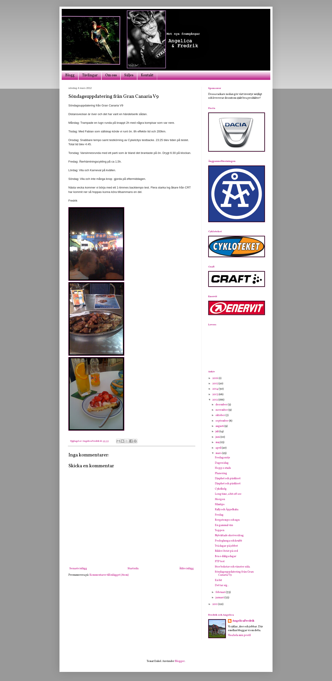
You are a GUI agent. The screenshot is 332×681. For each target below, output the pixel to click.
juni (217, 437)
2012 (215, 400)
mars (218, 453)
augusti (219, 426)
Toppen (219, 530)
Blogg (70, 75)
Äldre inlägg (186, 568)
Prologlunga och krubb (228, 541)
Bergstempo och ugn (227, 520)
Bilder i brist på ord (226, 551)
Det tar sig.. (222, 585)
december (221, 404)
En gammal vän (224, 525)
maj (217, 442)
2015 (215, 383)
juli (217, 431)
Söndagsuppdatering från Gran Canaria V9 (234, 573)
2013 (215, 394)
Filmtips (220, 504)
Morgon (220, 499)
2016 (215, 378)
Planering (221, 473)
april (218, 448)
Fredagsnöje (222, 457)
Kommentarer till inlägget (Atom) (109, 575)
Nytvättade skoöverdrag (229, 535)
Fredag (219, 515)
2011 (215, 604)
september (222, 421)
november (221, 410)
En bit (218, 580)
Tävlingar (90, 75)
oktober (220, 415)
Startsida (133, 568)
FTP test (220, 561)
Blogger (180, 661)
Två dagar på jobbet (226, 546)
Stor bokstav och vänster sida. (232, 567)
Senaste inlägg (78, 568)
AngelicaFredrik (243, 621)
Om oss (111, 75)
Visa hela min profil (239, 635)
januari (219, 597)
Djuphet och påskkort (228, 478)
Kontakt (147, 75)
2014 (215, 389)
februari (220, 592)
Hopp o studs (223, 468)
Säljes (128, 75)
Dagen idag (222, 463)
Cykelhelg (221, 489)
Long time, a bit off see (228, 494)
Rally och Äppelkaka (226, 509)
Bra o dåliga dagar (225, 556)
